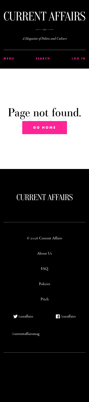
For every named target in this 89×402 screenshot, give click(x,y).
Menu (8, 58)
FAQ (44, 269)
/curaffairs (25, 316)
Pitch (45, 299)
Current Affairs (45, 197)
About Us (44, 253)
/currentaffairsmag (25, 334)
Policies (44, 284)
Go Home (44, 127)
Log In (79, 58)
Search (43, 58)
